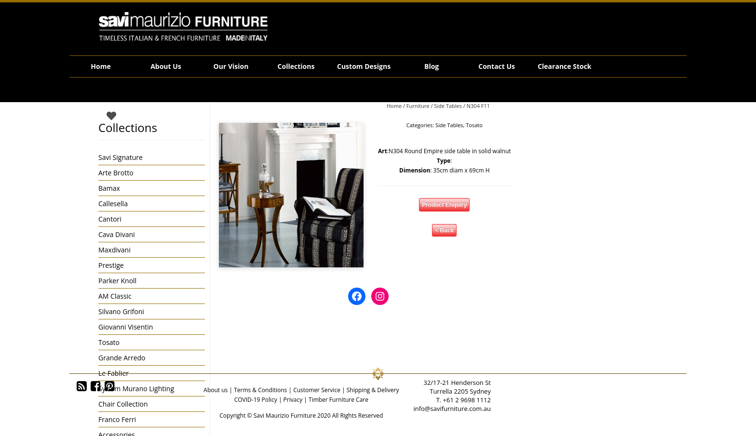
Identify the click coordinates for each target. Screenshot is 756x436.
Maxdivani (114, 249)
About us (215, 390)
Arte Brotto (116, 172)
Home (100, 66)
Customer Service (316, 390)
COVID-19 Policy (255, 400)
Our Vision (231, 66)
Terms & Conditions (260, 390)
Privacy (293, 400)
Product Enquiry (444, 204)
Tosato (474, 125)
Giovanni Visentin (125, 326)
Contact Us (496, 66)
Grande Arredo (121, 357)
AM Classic (115, 296)
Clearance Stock (564, 66)
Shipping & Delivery (373, 390)
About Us (165, 66)
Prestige (111, 265)
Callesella (113, 203)
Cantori (110, 219)
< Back (444, 230)
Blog (431, 66)
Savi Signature (120, 157)
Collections (296, 66)
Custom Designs (364, 66)
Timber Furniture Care (338, 400)
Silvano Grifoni (121, 311)
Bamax (109, 188)
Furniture (418, 105)
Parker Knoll (117, 280)
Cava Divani (116, 234)
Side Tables (448, 105)
